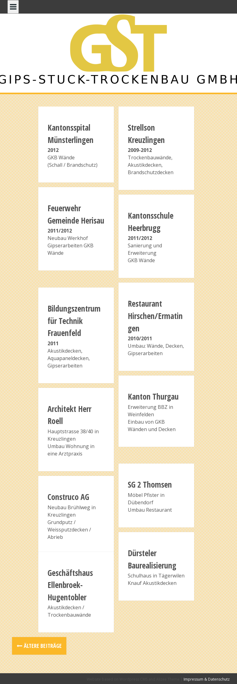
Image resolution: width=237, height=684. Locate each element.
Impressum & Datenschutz (207, 679)
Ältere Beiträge (43, 645)
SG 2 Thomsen (150, 484)
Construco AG (68, 496)
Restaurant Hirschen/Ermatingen (155, 316)
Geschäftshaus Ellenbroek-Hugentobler (70, 585)
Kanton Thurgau (153, 396)
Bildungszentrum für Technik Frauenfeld (74, 320)
